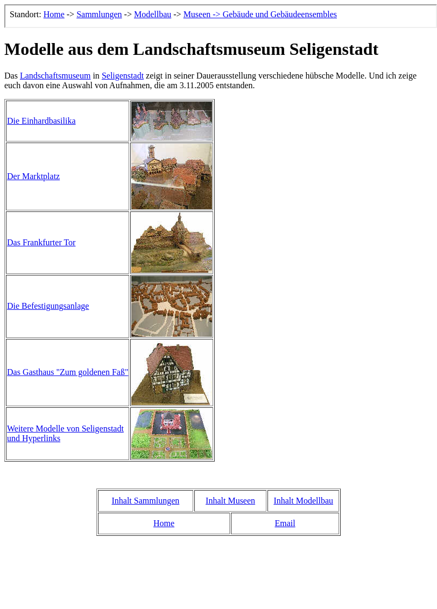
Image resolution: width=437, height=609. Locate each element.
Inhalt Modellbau (303, 500)
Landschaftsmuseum (55, 75)
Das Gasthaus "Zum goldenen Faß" (67, 372)
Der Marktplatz (33, 176)
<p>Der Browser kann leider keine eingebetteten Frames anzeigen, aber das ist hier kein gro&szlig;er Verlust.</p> (220, 16)
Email (284, 523)
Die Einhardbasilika (41, 120)
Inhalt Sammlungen (145, 500)
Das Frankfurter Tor (41, 242)
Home (163, 523)
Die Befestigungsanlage (48, 305)
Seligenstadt (123, 75)
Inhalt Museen (230, 500)
